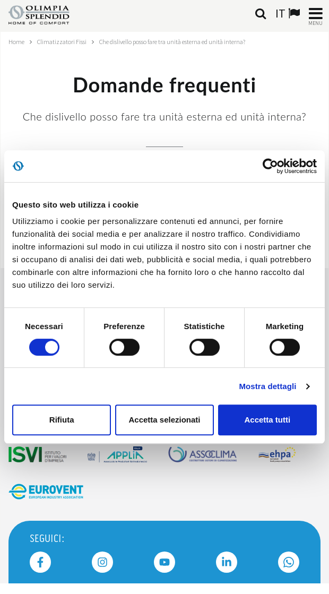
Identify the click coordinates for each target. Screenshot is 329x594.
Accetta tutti (267, 419)
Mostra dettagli (267, 386)
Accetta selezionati (164, 419)
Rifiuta (61, 419)
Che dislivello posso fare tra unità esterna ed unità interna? (172, 42)
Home (16, 42)
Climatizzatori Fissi (61, 42)
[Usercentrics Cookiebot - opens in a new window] (270, 166)
